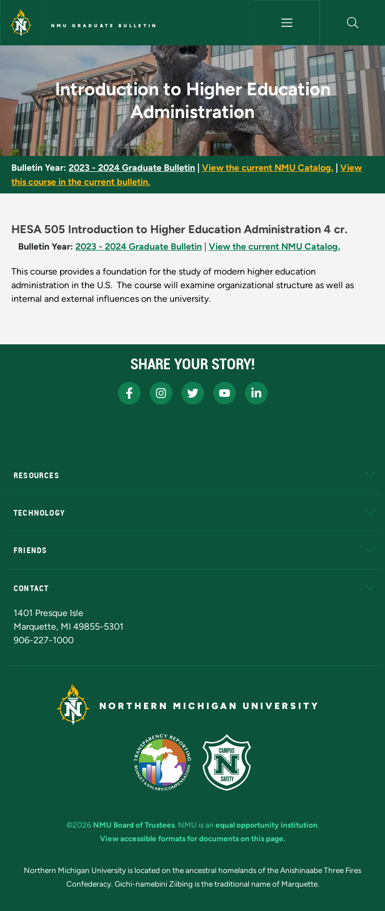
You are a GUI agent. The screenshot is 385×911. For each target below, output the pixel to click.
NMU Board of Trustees (134, 824)
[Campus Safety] (226, 762)
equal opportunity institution (266, 824)
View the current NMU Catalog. (267, 167)
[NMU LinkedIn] (256, 393)
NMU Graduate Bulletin (104, 25)
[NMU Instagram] (161, 393)
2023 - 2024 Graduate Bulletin (132, 167)
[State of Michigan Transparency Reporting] (162, 762)
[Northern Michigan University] (21, 22)
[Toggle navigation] (286, 22)
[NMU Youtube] (224, 393)
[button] (352, 22)
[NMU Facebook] (129, 393)
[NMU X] (192, 393)
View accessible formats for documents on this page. (192, 838)
